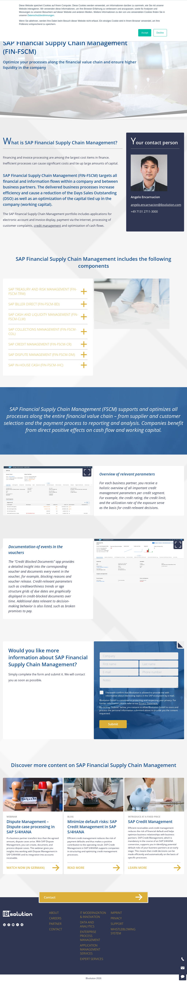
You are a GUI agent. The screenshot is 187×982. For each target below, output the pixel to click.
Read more (93, 867)
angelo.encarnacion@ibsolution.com (156, 205)
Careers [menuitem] (55, 918)
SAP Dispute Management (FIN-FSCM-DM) (47, 354)
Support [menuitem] (117, 924)
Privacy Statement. (148, 703)
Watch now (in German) (33, 867)
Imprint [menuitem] (116, 913)
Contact (93, 897)
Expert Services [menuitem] (91, 959)
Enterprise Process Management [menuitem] (90, 936)
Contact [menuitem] (55, 929)
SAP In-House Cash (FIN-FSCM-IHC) (47, 365)
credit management (47, 226)
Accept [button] (144, 33)
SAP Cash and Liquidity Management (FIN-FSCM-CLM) (47, 316)
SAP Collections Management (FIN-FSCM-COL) (47, 331)
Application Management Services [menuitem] (90, 949)
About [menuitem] (54, 913)
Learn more (154, 867)
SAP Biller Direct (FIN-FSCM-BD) (47, 304)
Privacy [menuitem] (116, 918)
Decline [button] (160, 33)
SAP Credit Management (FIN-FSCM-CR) (47, 344)
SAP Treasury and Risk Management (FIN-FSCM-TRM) (47, 291)
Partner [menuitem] (55, 924)
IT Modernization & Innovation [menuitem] (93, 915)
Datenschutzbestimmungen (41, 15)
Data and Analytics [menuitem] (87, 924)
